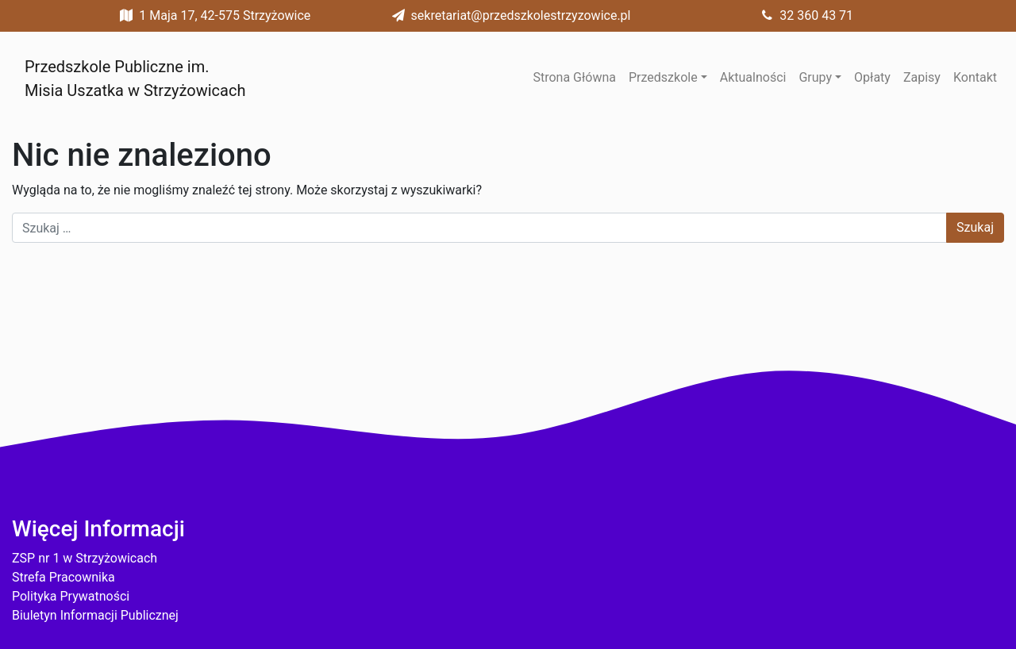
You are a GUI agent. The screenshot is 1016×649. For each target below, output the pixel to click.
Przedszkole (663, 77)
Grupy (815, 77)
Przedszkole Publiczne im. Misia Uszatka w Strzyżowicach (135, 78)
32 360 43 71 (803, 15)
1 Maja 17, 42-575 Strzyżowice (212, 15)
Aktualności (753, 77)
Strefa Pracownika (63, 577)
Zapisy (922, 77)
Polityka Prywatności (70, 596)
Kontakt (975, 77)
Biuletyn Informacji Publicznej (95, 615)
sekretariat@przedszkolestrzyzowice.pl (508, 15)
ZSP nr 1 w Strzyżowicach (84, 558)
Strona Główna (574, 77)
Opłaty (872, 77)
